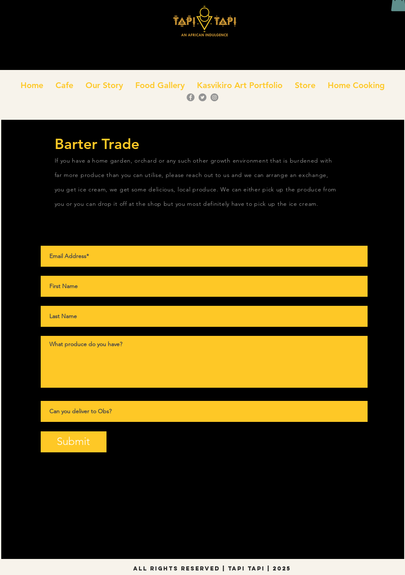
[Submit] (73, 441)
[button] (64, 85)
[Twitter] (202, 97)
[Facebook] (190, 97)
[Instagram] (214, 97)
